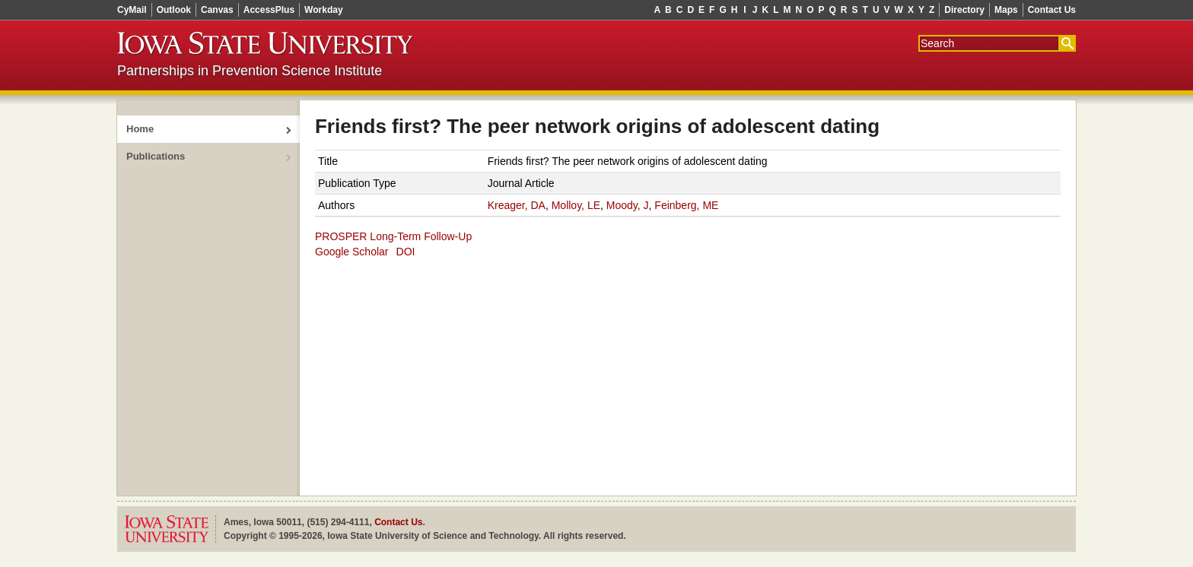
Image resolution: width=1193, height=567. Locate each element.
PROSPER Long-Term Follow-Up (393, 236)
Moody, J (627, 205)
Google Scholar (352, 251)
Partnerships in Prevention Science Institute (249, 70)
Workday (323, 10)
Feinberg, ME (686, 205)
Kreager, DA (517, 205)
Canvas (217, 10)
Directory (964, 10)
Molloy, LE (576, 205)
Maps (1006, 10)
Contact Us (1052, 10)
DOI (405, 251)
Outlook (174, 10)
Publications (155, 156)
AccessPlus (268, 10)
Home (140, 129)
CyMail (132, 10)
